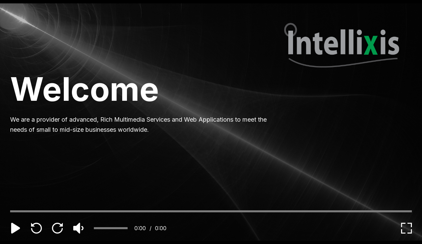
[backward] (36, 228)
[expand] (406, 228)
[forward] (57, 228)
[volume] (78, 228)
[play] (15, 228)
